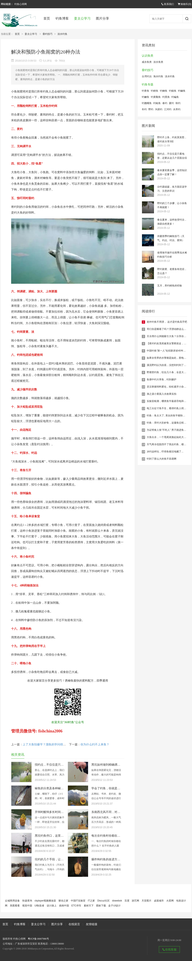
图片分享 (102, 18)
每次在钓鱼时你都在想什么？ (110, 835)
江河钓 (167, 109)
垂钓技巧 (47, 34)
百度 (127, 900)
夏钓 (171, 103)
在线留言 (74, 924)
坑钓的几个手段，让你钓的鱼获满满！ (59, 859)
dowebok (117, 900)
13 (143, 408)
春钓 (164, 103)
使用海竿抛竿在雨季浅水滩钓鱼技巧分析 (172, 254)
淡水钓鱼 (62, 34)
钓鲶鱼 (157, 103)
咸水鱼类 (147, 62)
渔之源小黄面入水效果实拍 (161, 393)
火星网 (170, 900)
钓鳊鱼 (175, 97)
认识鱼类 (147, 55)
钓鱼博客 (62, 18)
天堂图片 (146, 900)
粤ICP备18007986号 (38, 938)
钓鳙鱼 (181, 90)
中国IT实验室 (78, 900)
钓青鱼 (145, 90)
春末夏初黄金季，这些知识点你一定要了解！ (172, 172)
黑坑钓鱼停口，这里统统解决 (53, 835)
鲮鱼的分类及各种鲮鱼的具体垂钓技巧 (59, 788)
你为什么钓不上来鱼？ (94, 744)
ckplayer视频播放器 (45, 900)
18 (143, 444)
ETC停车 (76, 905)
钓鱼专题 (147, 84)
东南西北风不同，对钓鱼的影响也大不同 (117, 812)
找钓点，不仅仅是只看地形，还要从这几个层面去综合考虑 (172, 156)
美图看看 (15, 905)
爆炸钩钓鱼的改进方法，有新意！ (113, 859)
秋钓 (178, 103)
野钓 (150, 109)
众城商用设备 (12, 900)
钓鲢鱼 (172, 90)
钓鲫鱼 (163, 90)
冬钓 (144, 109)
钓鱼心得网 (20, 4)
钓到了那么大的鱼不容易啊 (161, 458)
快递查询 (27, 900)
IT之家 (91, 900)
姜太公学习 (82, 18)
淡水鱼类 (158, 62)
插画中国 (64, 905)
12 (143, 401)
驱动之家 (63, 900)
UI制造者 (39, 905)
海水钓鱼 (158, 76)
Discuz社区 (103, 900)
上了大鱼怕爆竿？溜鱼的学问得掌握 (46, 744)
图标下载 (101, 905)
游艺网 (135, 900)
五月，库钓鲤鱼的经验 (169, 285)
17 (143, 437)
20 (143, 459)
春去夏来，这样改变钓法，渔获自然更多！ (172, 221)
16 (143, 430)
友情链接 (91, 924)
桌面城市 (159, 900)
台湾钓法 (147, 76)
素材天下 (89, 905)
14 (143, 415)
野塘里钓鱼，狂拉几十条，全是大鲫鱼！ (169, 372)
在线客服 (169, 949)
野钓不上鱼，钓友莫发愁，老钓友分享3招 (172, 139)
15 (143, 423)
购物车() (184, 4)
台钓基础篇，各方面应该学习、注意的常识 (172, 188)
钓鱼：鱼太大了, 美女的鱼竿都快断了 (167, 415)
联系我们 (167, 4)
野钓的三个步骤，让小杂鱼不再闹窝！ (172, 205)
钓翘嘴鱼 (147, 103)
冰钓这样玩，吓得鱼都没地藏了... (165, 451)
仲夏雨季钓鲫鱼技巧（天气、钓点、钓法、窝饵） (170, 238)
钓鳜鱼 (145, 97)
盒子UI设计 (114, 905)
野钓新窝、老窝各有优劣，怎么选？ (172, 271)
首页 (46, 18)
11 (143, 394)
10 (143, 386)
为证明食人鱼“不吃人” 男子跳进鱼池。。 (169, 430)
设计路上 (52, 905)
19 (143, 451)
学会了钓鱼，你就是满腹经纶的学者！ (115, 788)
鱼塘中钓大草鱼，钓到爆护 (161, 379)
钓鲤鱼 (154, 90)
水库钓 (176, 109)
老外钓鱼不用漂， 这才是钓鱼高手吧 (167, 321)
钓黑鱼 (166, 97)
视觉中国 (27, 905)
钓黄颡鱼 (156, 97)
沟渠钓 (158, 109)
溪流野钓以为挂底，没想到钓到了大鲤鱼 (169, 365)
